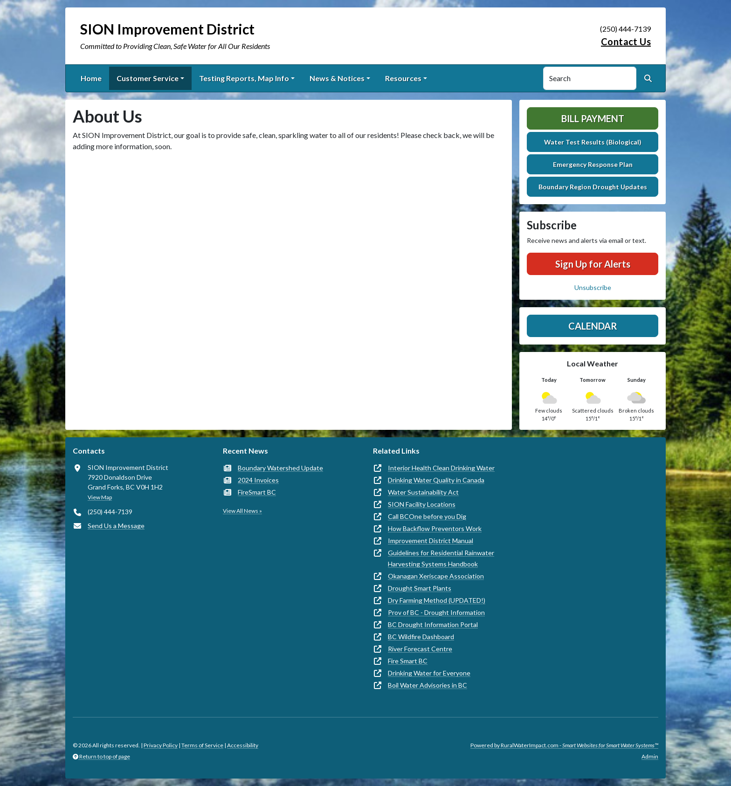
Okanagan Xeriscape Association (436, 576)
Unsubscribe (592, 287)
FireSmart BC (257, 492)
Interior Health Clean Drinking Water (441, 468)
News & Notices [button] (337, 78)
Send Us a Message (116, 526)
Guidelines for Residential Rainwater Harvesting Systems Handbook (441, 558)
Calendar (592, 325)
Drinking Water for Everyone (429, 673)
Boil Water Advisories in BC (427, 685)
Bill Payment (592, 118)
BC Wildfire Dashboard (421, 637)
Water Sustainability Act (423, 492)
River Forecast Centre (420, 649)
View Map (100, 497)
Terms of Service (202, 745)
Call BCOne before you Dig (427, 516)
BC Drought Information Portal (433, 624)
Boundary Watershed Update (280, 468)
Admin (649, 756)
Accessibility (242, 745)
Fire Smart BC (408, 661)
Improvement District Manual (430, 541)
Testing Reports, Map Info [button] (244, 78)
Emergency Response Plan (593, 164)
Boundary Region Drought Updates (592, 187)
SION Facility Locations (421, 504)
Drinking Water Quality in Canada (436, 480)
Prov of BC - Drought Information (436, 612)
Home (91, 78)
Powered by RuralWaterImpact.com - (564, 745)
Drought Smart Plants (419, 588)
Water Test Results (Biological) (592, 142)
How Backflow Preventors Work (435, 528)
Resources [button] (403, 78)
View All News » (242, 510)
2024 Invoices (258, 480)
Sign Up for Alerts (592, 263)
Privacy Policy (161, 745)
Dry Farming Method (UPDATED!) (436, 600)
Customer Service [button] (148, 78)
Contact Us (626, 41)
